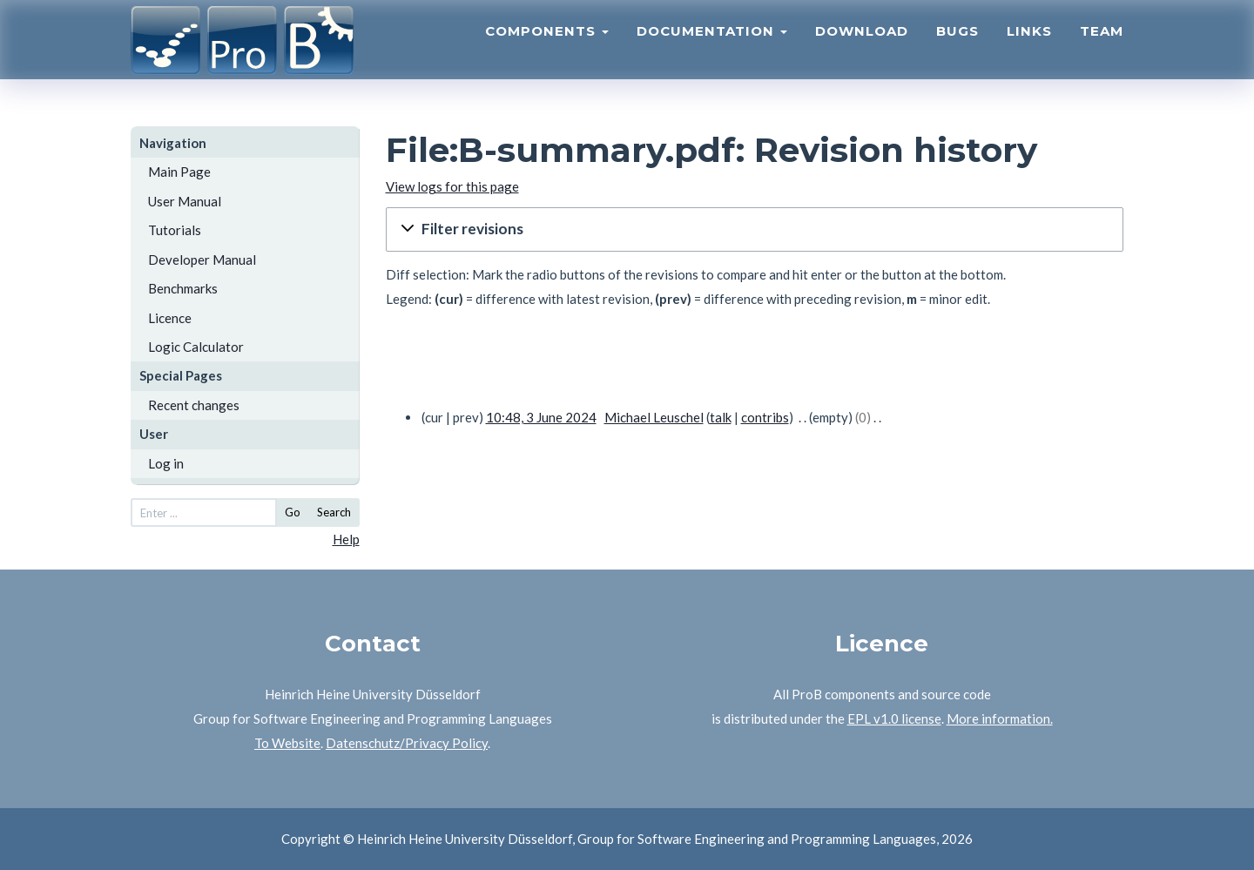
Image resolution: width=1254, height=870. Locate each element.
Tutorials (174, 230)
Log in (166, 463)
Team (1101, 48)
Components (547, 48)
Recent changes (193, 405)
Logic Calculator (196, 346)
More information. (1000, 718)
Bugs (957, 48)
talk (721, 417)
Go (292, 512)
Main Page (179, 171)
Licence (170, 318)
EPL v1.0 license (894, 718)
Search (334, 512)
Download (861, 48)
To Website (287, 743)
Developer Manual (202, 259)
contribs (765, 417)
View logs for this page (452, 186)
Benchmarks (183, 288)
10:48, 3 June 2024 (541, 417)
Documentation (712, 48)
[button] (755, 229)
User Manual (184, 201)
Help (346, 539)
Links (1029, 48)
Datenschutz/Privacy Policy (407, 743)
